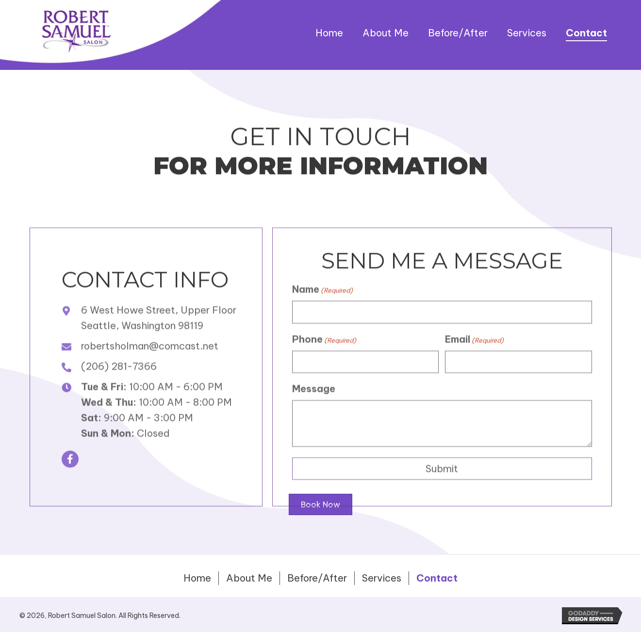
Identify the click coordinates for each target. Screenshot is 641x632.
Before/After (317, 578)
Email (474, 358)
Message (313, 408)
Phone (324, 358)
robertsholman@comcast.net (149, 364)
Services (381, 578)
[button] (70, 478)
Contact (437, 578)
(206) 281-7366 (119, 385)
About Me (249, 578)
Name (322, 308)
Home (197, 578)
